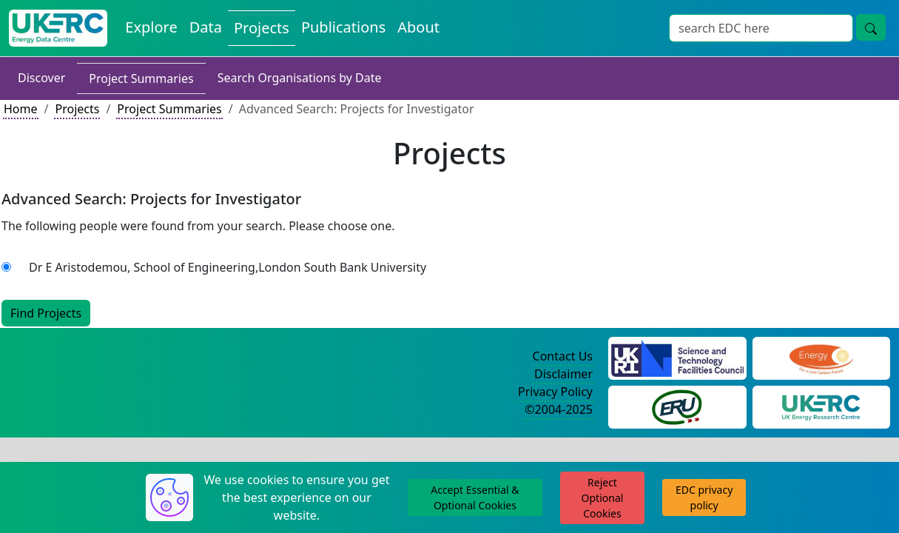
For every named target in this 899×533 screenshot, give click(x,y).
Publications (343, 27)
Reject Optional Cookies (603, 497)
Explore (151, 27)
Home (21, 109)
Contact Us (563, 356)
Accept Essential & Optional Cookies (475, 497)
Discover (41, 78)
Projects (261, 28)
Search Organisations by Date (300, 78)
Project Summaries (141, 78)
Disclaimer (563, 374)
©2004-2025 (559, 409)
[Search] (761, 28)
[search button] (871, 27)
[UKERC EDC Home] (58, 28)
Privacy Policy (555, 391)
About (418, 27)
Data (205, 27)
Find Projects (45, 313)
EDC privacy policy (704, 497)
